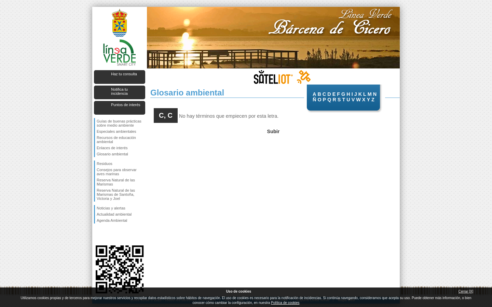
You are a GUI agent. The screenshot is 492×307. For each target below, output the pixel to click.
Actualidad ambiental (114, 214)
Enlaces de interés (112, 148)
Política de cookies (285, 303)
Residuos (104, 164)
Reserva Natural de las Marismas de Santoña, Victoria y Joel (116, 194)
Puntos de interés (125, 105)
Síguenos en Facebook (98, 234)
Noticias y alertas (111, 208)
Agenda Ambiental (112, 220)
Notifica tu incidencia (119, 91)
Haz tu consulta (124, 74)
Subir (273, 131)
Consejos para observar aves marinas (117, 172)
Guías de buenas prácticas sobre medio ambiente (119, 123)
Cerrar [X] (466, 291)
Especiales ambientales (116, 131)
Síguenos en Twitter (109, 234)
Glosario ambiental (112, 154)
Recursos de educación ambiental (116, 140)
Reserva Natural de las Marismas (116, 182)
